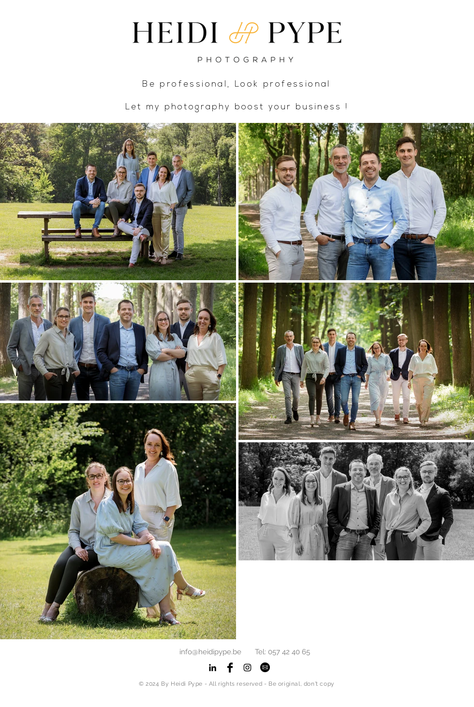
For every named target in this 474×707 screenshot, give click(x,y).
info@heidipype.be (210, 651)
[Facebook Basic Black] (230, 667)
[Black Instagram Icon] (247, 667)
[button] (265, 667)
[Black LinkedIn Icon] (212, 667)
